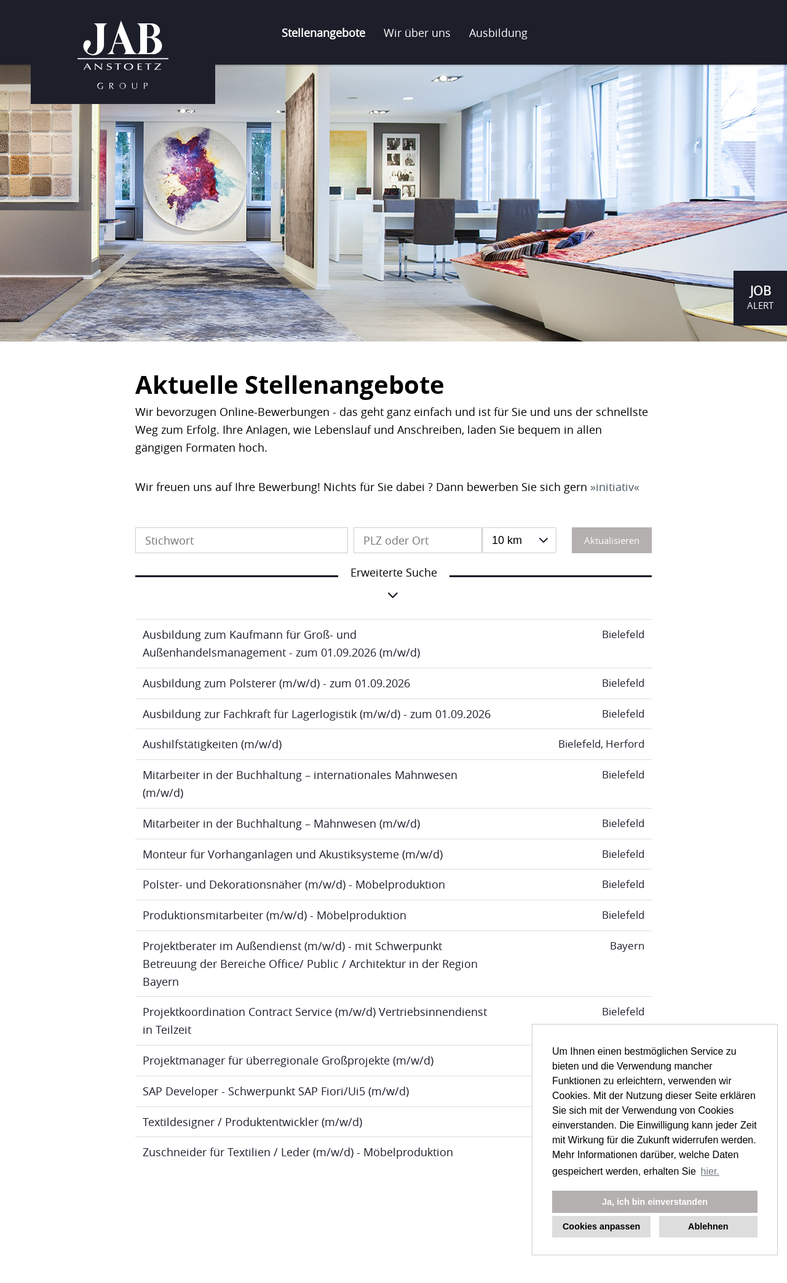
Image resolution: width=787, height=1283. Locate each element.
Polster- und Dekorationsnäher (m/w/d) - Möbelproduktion (294, 884)
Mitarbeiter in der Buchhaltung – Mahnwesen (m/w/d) (281, 823)
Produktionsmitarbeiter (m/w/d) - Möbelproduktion (274, 915)
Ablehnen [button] (708, 1226)
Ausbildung (498, 32)
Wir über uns (417, 32)
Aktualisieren (611, 540)
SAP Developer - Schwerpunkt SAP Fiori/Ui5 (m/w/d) (276, 1091)
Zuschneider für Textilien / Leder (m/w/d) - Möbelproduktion (298, 1152)
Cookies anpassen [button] (601, 1226)
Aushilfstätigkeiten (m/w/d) (212, 744)
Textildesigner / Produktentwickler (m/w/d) (252, 1121)
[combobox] (519, 540)
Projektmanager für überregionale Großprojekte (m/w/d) (288, 1060)
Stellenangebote (323, 32)
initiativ (615, 486)
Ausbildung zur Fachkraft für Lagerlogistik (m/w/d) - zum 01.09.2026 (317, 713)
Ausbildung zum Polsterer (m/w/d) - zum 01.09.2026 (276, 683)
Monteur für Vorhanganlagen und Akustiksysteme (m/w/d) (293, 854)
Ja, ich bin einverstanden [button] (655, 1202)
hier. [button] (710, 1171)
